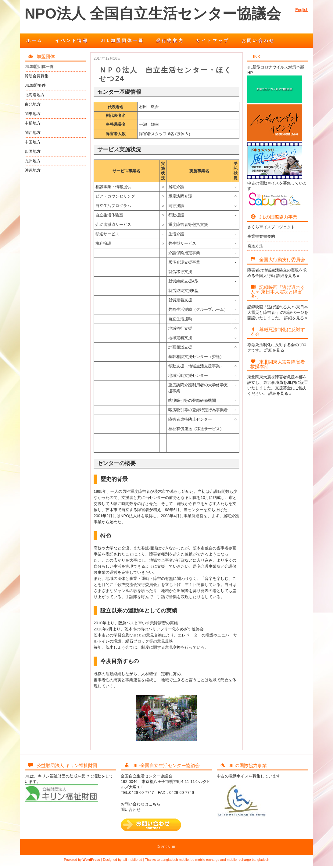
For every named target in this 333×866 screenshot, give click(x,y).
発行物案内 (170, 40)
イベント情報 (71, 40)
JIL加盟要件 (35, 85)
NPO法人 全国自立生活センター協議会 (153, 13)
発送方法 (255, 246)
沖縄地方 (33, 170)
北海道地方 (35, 95)
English (301, 9)
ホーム (34, 40)
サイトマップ (212, 40)
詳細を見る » (287, 275)
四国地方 (33, 151)
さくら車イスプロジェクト (271, 227)
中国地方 (33, 142)
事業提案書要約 (261, 236)
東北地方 (33, 104)
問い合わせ (131, 809)
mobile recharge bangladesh (248, 859)
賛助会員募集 (36, 76)
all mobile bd (133, 859)
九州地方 (33, 161)
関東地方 (33, 113)
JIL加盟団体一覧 (122, 40)
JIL (173, 847)
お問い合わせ (258, 40)
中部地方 (33, 123)
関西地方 (33, 132)
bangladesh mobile (175, 859)
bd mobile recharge (205, 859)
